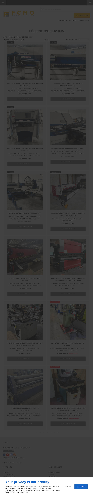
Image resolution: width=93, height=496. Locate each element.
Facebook (24, 492)
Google (17, 492)
